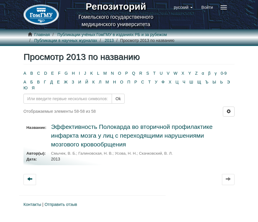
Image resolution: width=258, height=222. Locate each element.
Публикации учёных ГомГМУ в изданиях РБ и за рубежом (112, 34)
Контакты (32, 204)
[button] (183, 7)
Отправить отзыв (61, 204)
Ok (118, 98)
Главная (42, 34)
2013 (109, 40)
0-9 (224, 73)
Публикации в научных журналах (65, 40)
